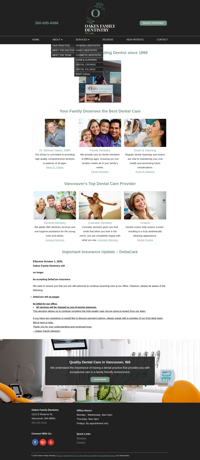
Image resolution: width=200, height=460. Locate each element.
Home (35, 39)
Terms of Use (77, 456)
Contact (162, 39)
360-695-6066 (46, 23)
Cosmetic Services (108, 240)
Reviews (108, 39)
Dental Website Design (107, 456)
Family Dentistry (100, 171)
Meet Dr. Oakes (54, 167)
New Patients (134, 39)
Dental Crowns (145, 240)
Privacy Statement (64, 456)
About (56, 39)
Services (81, 39)
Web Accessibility (90, 456)
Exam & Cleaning (145, 171)
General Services (55, 240)
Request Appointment (153, 23)
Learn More (100, 379)
